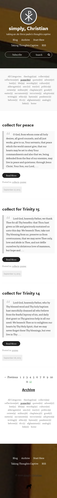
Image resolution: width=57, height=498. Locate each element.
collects (15, 182)
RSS (44, 45)
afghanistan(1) (33, 100)
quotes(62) (37, 79)
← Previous (11, 377)
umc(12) (26, 86)
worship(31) (31, 83)
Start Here (38, 40)
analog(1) (46, 100)
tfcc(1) (22, 100)
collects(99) (43, 76)
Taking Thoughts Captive (24, 45)
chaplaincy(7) (36, 89)
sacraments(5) (21, 93)
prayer (23, 182)
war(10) (35, 86)
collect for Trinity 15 (21, 209)
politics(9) (46, 86)
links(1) (25, 103)
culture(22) (44, 83)
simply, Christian (33, 475)
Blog (15, 40)
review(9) (11, 89)
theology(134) (30, 76)
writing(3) (12, 96)
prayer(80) (26, 79)
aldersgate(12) (14, 86)
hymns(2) (33, 96)
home (33, 103)
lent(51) (12, 83)
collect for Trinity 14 (21, 293)
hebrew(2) (12, 100)
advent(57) (49, 79)
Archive (25, 40)
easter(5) (9, 93)
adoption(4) (48, 93)
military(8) (23, 89)
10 (51, 377)
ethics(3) (23, 96)
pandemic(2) (45, 96)
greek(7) (48, 89)
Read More (11, 175)
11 (27, 381)
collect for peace (18, 125)
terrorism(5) (35, 93)
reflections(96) (12, 79)
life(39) (21, 83)
